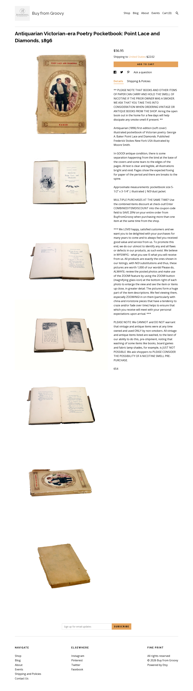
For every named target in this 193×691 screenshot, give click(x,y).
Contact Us (21, 678)
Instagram (77, 656)
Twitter (75, 665)
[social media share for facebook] (115, 72)
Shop (127, 13)
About (145, 13)
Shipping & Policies (138, 81)
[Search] (177, 13)
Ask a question (143, 72)
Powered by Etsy (157, 665)
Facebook (77, 669)
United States (137, 57)
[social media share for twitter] (122, 72)
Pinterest (77, 660)
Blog (136, 13)
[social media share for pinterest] (128, 72)
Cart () (167, 13)
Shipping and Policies (28, 674)
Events (155, 13)
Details (119, 81)
